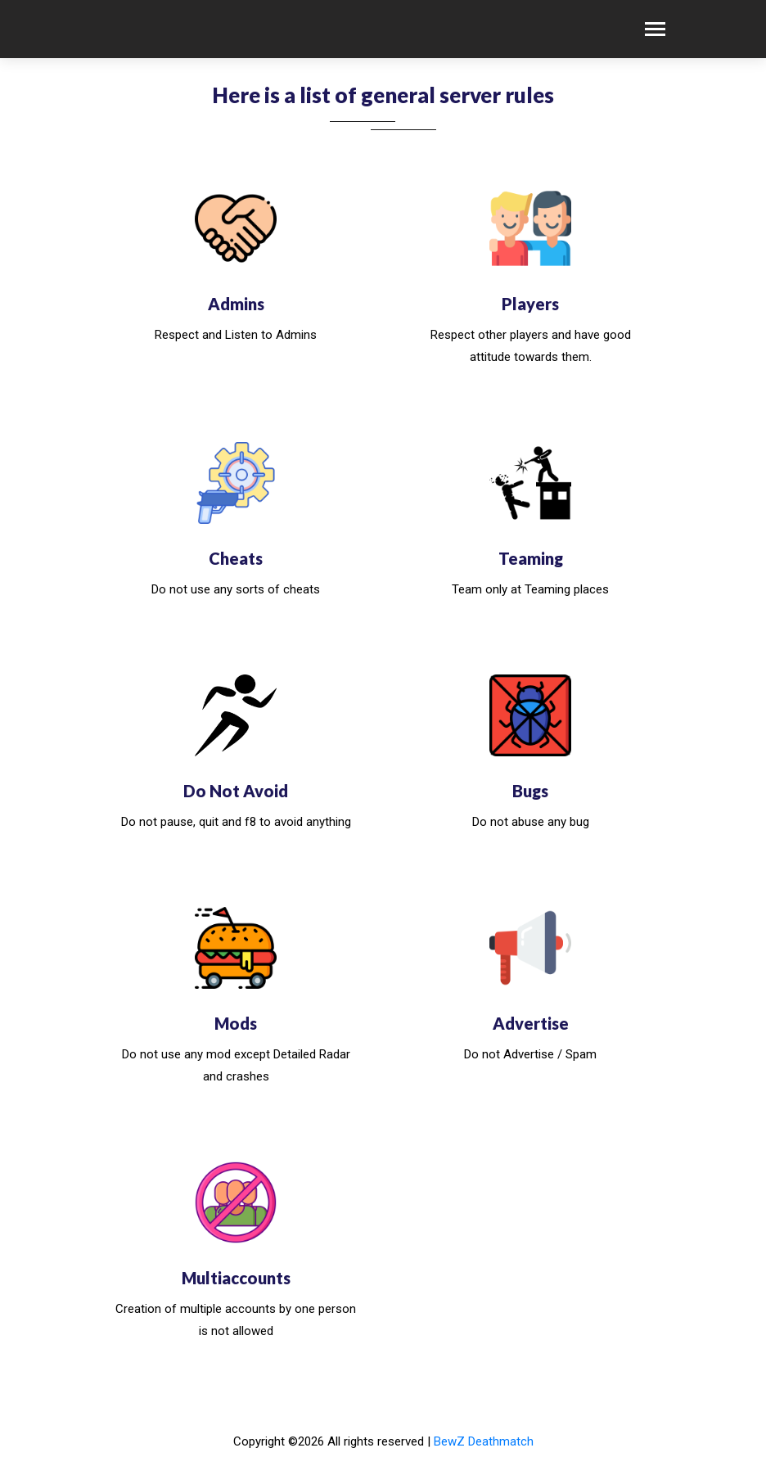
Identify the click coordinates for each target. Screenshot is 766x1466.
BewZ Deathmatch (484, 1441)
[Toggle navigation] (655, 30)
